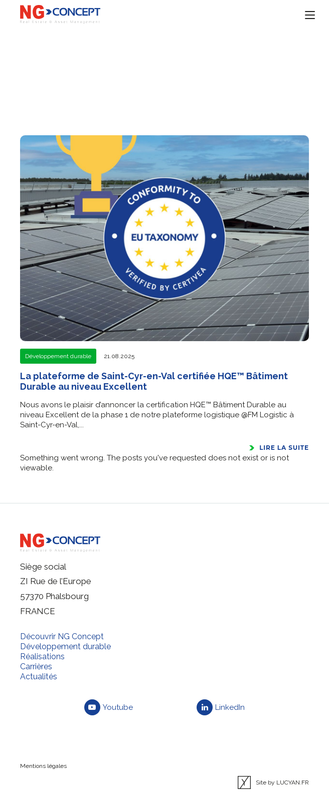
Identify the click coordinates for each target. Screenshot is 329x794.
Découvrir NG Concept (62, 636)
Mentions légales (43, 765)
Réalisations (42, 656)
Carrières (36, 666)
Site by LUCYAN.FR (273, 782)
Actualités (38, 676)
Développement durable (65, 646)
